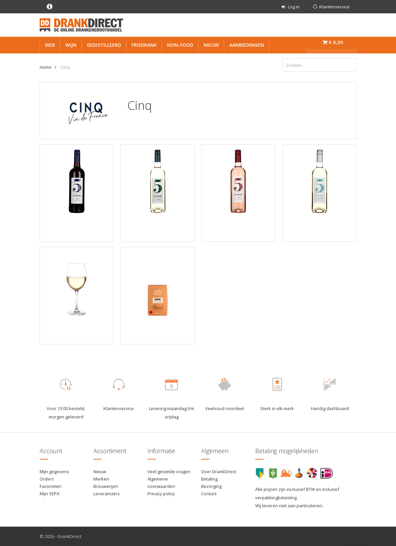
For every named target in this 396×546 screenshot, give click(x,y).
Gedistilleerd (104, 45)
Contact (209, 494)
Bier (50, 45)
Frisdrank (144, 45)
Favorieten (50, 486)
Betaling (209, 479)
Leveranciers (106, 494)
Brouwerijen (105, 486)
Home (45, 67)
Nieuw (211, 45)
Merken (101, 479)
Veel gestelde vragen (168, 472)
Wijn (70, 45)
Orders (47, 479)
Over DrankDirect (218, 472)
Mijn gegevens (54, 472)
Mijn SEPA (49, 494)
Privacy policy (161, 494)
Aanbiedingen (246, 45)
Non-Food (180, 45)
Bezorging (211, 486)
